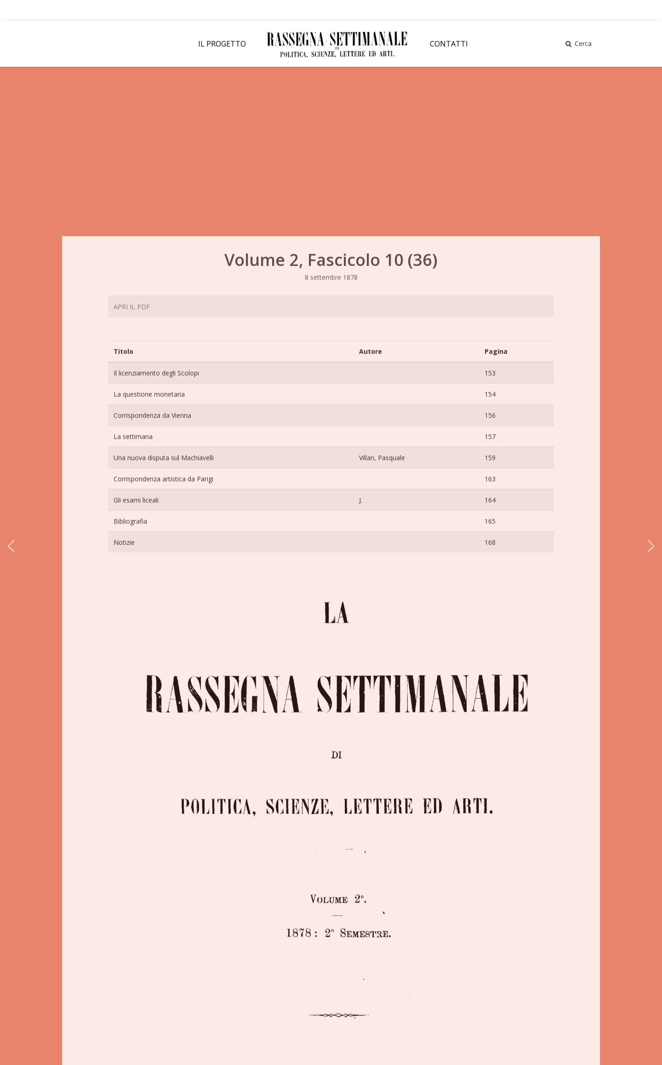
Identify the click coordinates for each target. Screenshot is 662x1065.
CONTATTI (449, 44)
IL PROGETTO (222, 44)
